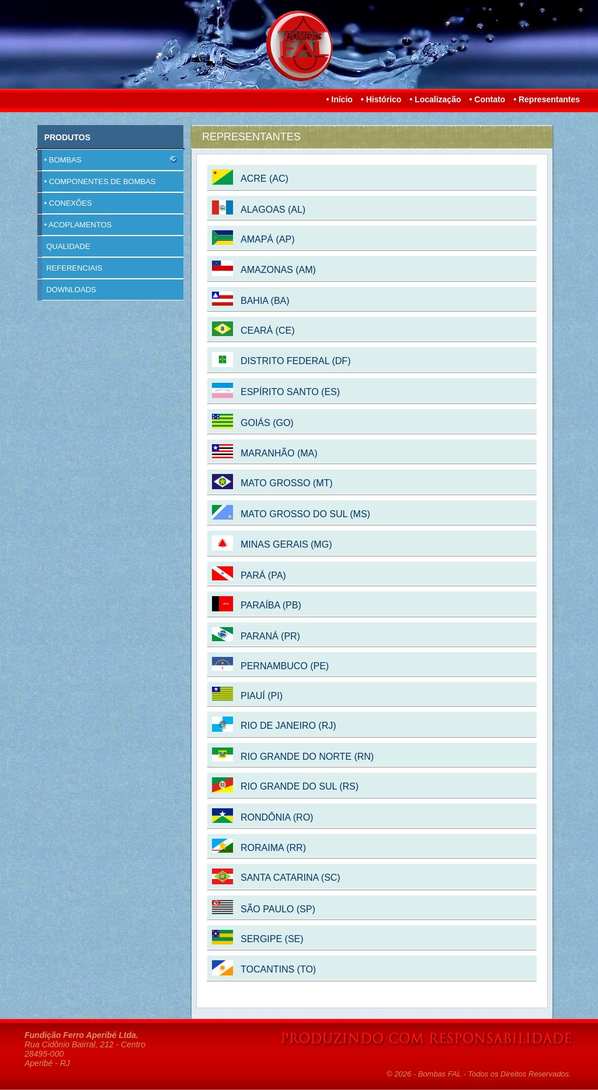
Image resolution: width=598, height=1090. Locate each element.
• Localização (435, 99)
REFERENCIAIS (69, 268)
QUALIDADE (63, 246)
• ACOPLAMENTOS (74, 225)
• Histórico (381, 99)
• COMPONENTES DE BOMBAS (96, 181)
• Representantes (546, 99)
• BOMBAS (107, 160)
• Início (339, 99)
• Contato (487, 99)
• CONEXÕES (64, 203)
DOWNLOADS (66, 289)
